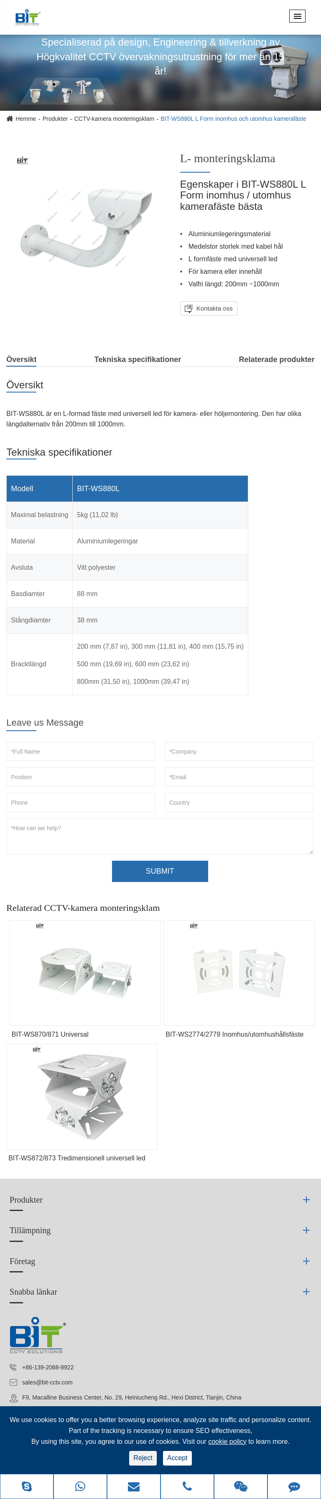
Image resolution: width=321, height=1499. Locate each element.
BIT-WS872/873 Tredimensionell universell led (76, 1158)
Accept (177, 1457)
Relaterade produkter (277, 359)
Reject (142, 1457)
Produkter (55, 118)
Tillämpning (30, 1230)
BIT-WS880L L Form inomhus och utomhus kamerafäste (233, 118)
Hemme (25, 118)
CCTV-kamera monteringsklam (114, 118)
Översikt (21, 361)
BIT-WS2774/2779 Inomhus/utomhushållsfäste (234, 1034)
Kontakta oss (214, 308)
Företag (22, 1261)
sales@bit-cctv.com (47, 1382)
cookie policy (227, 1441)
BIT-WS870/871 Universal (50, 1034)
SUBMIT (160, 871)
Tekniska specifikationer (137, 359)
